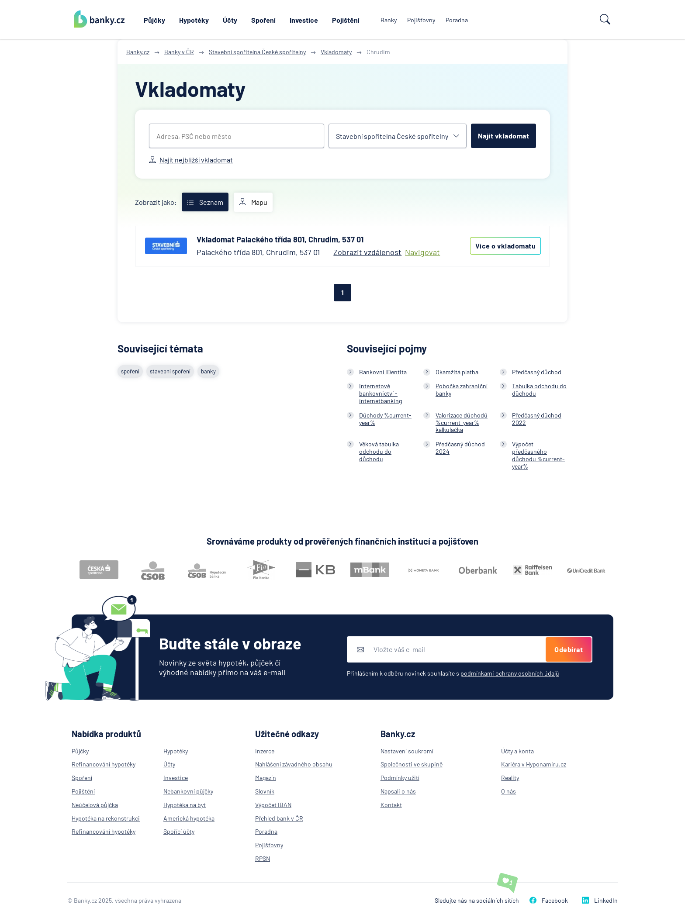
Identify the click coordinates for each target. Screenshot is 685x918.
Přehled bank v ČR (279, 818)
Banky (389, 20)
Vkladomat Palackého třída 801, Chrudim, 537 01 (280, 239)
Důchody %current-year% (385, 418)
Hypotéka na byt (184, 804)
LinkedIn (600, 900)
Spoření (263, 20)
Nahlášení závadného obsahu (293, 764)
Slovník (264, 791)
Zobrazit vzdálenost (367, 252)
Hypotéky (194, 20)
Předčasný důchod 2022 (536, 418)
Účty (230, 20)
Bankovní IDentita (383, 372)
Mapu (253, 202)
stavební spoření (170, 371)
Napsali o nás (398, 791)
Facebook (548, 900)
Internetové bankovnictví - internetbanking (380, 393)
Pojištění (346, 20)
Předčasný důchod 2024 (460, 447)
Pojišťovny (421, 20)
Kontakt (391, 804)
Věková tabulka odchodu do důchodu (379, 451)
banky (208, 371)
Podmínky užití (400, 777)
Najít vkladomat (503, 135)
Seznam (205, 202)
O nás (508, 791)
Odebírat (568, 649)
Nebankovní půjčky (188, 791)
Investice (304, 20)
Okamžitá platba (457, 372)
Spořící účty (178, 831)
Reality (510, 777)
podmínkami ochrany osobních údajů (509, 673)
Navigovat (422, 252)
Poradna (457, 20)
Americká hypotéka (188, 818)
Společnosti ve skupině (412, 764)
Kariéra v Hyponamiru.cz (533, 764)
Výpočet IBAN (273, 804)
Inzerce (264, 751)
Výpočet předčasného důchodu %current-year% (538, 454)
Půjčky (154, 20)
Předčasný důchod (536, 372)
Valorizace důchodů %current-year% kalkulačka (462, 422)
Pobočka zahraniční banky (462, 389)
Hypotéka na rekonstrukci (106, 818)
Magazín (265, 777)
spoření (130, 371)
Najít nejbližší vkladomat (191, 159)
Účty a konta (517, 751)
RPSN (262, 858)
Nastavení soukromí (407, 751)
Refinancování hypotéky (103, 764)
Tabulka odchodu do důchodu (539, 389)
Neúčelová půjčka (95, 804)
